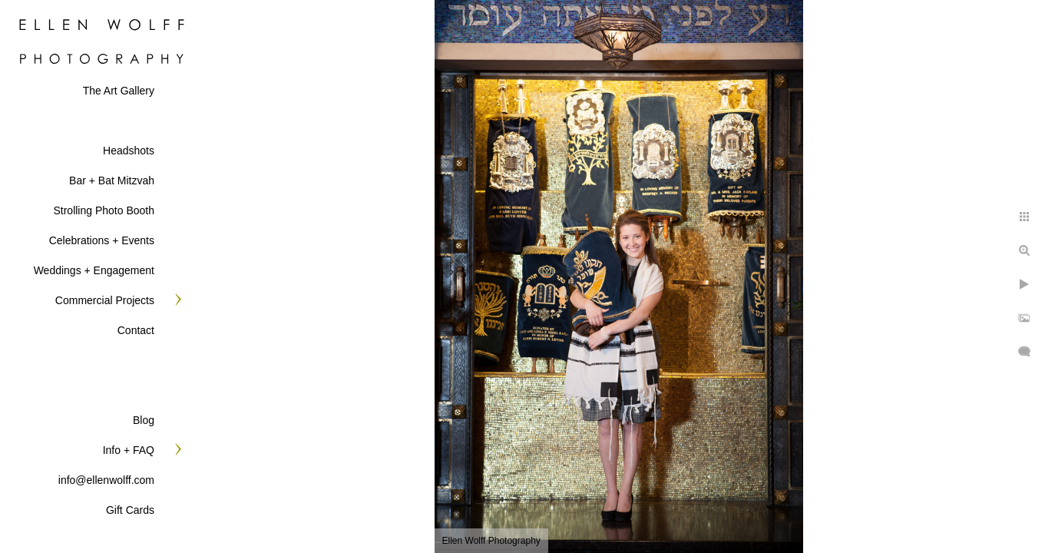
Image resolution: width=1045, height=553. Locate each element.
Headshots (128, 150)
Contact (135, 330)
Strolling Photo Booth (103, 210)
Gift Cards (130, 510)
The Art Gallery (118, 90)
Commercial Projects (104, 300)
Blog (143, 420)
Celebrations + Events (101, 240)
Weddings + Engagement (94, 270)
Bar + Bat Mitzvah (111, 180)
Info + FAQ (128, 450)
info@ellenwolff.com (106, 480)
